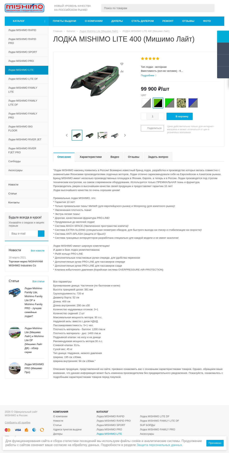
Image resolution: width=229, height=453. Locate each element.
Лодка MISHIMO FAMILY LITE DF (159, 420)
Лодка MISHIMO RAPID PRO (113, 420)
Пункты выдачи (64, 20)
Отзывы (188, 20)
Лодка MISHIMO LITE (109, 433)
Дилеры (117, 20)
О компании (94, 20)
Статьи (57, 425)
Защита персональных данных (159, 445)
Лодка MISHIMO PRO (109, 429)
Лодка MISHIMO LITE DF (154, 416)
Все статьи (38, 281)
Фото (207, 20)
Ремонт (168, 20)
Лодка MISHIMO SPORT (110, 425)
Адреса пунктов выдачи (67, 429)
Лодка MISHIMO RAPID (110, 416)
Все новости (37, 250)
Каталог (19, 20)
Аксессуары (147, 433)
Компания (60, 411)
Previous (67, 135)
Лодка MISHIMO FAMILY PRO (157, 429)
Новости (58, 420)
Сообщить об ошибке (17, 422)
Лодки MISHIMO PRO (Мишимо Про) (34, 368)
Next (125, 135)
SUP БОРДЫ (147, 425)
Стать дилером (143, 20)
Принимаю (215, 442)
